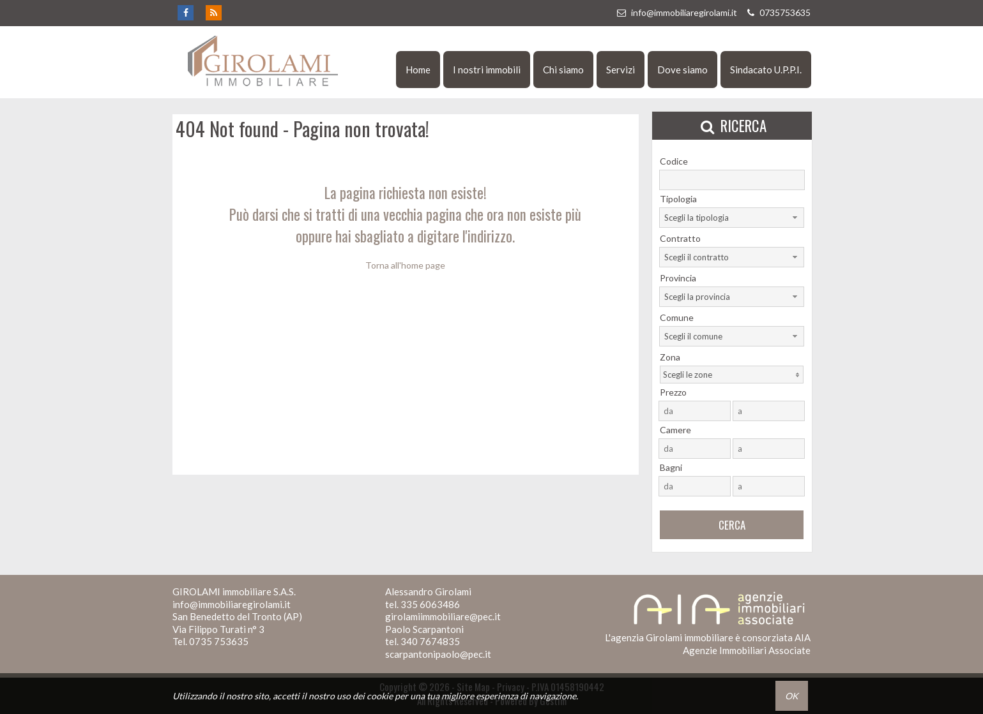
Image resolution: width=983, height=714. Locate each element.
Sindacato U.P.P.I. (766, 69)
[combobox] (731, 217)
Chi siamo (563, 69)
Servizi (620, 69)
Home (418, 69)
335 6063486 (430, 604)
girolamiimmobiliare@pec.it (443, 616)
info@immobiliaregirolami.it (676, 12)
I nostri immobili (487, 69)
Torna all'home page (405, 265)
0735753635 (777, 12)
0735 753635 (218, 641)
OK (791, 695)
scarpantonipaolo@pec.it (438, 654)
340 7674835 (430, 641)
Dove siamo (682, 69)
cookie (380, 695)
